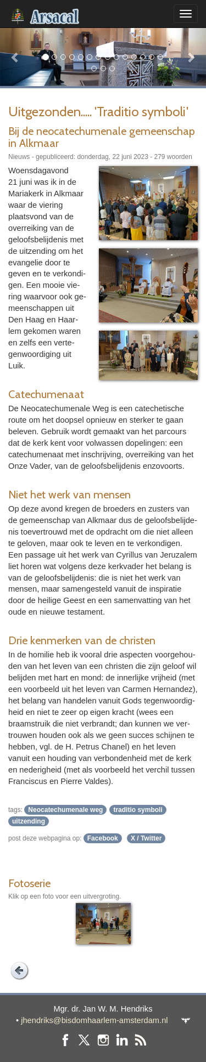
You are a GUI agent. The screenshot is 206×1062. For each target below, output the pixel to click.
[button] (15, 56)
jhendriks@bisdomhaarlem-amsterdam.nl (94, 1020)
